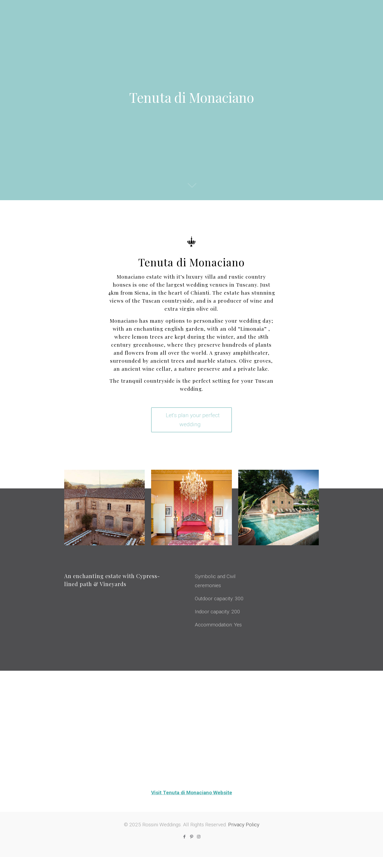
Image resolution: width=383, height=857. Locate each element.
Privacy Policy (243, 825)
